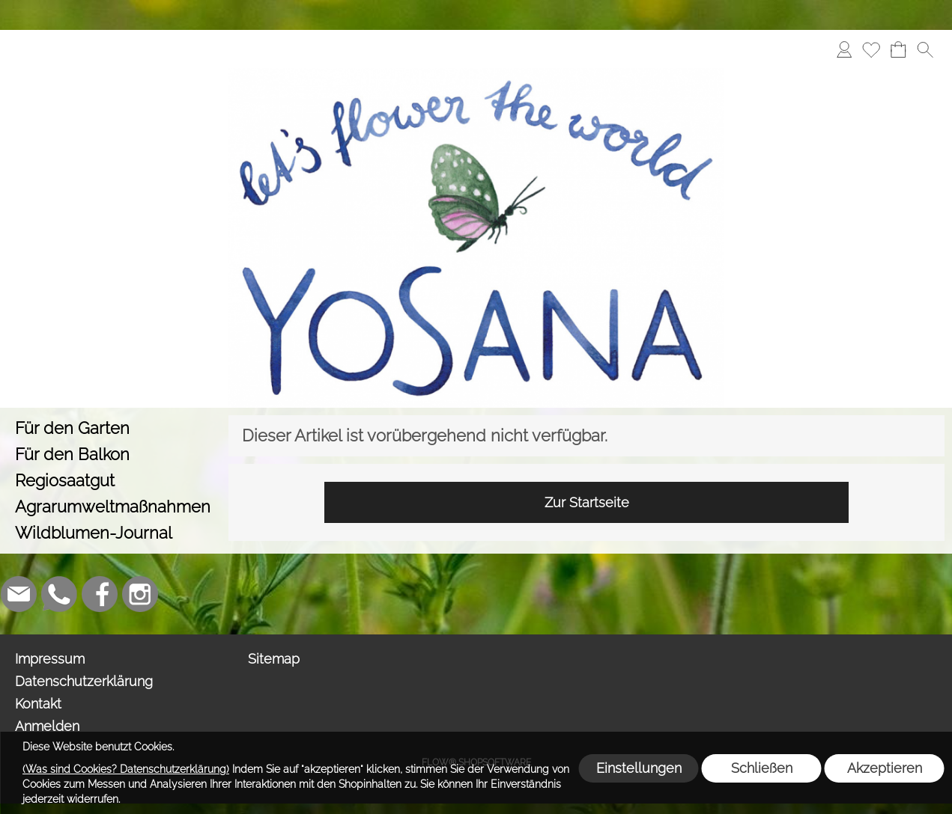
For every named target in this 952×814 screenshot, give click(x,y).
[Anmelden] (844, 49)
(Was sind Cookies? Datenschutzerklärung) (125, 769)
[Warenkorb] (898, 49)
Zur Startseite (587, 502)
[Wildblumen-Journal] (114, 533)
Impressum (50, 659)
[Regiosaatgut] (114, 481)
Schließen (761, 768)
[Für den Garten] (114, 428)
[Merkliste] (871, 49)
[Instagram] (140, 594)
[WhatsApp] (59, 594)
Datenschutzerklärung (84, 681)
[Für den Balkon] (114, 454)
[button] (925, 49)
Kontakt (38, 704)
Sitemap (274, 659)
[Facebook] (99, 594)
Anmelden (47, 726)
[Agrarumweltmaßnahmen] (114, 507)
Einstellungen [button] (639, 768)
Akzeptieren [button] (884, 768)
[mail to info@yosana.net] (18, 594)
